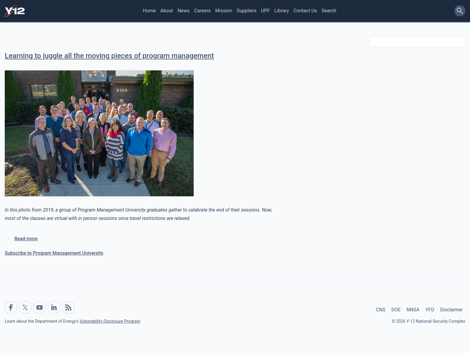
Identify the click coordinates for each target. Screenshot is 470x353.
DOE (396, 310)
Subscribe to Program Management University (54, 253)
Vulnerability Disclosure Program (109, 321)
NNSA (412, 310)
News (183, 10)
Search (329, 10)
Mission (223, 10)
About (166, 10)
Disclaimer (451, 310)
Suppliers (246, 10)
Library (281, 10)
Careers (202, 10)
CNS (380, 310)
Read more (25, 239)
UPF (265, 10)
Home (149, 10)
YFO (429, 310)
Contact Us (305, 10)
